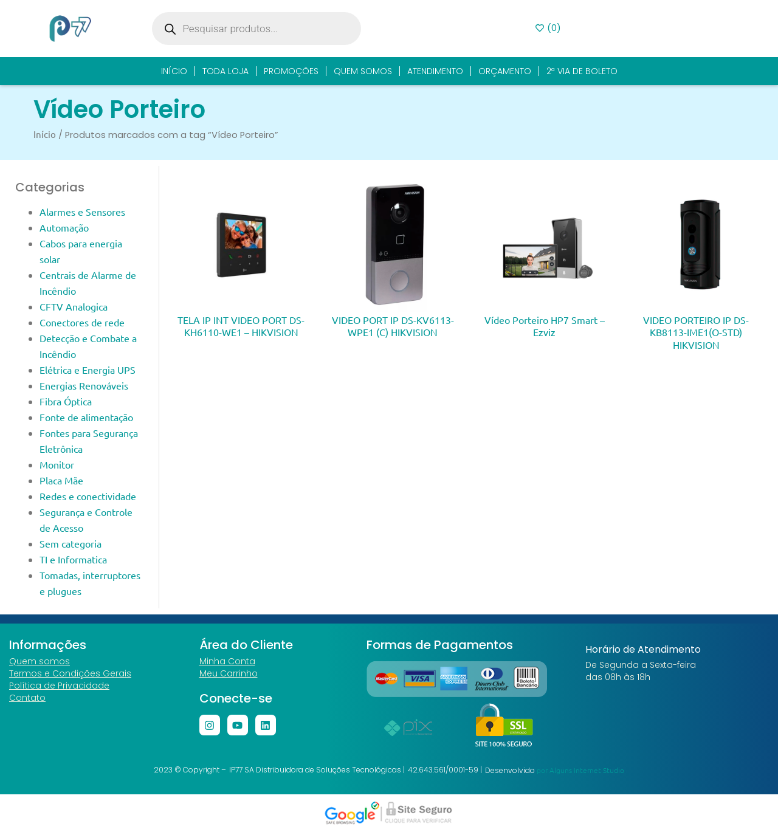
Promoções (291, 71)
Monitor (57, 464)
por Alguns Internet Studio (580, 770)
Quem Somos (363, 71)
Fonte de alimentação (86, 417)
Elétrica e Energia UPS (88, 369)
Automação (64, 227)
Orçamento (504, 71)
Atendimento (435, 71)
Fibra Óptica (66, 401)
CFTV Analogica (74, 306)
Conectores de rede (82, 322)
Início (174, 71)
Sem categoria (71, 543)
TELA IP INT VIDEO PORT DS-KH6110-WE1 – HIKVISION (241, 326)
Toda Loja (225, 71)
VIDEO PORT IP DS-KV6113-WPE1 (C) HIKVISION (393, 326)
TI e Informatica (73, 559)
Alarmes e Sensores (82, 211)
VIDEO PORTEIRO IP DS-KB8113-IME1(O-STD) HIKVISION (696, 332)
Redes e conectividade (88, 496)
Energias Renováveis (84, 385)
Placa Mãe (61, 480)
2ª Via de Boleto (582, 71)
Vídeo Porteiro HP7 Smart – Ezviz (544, 326)
